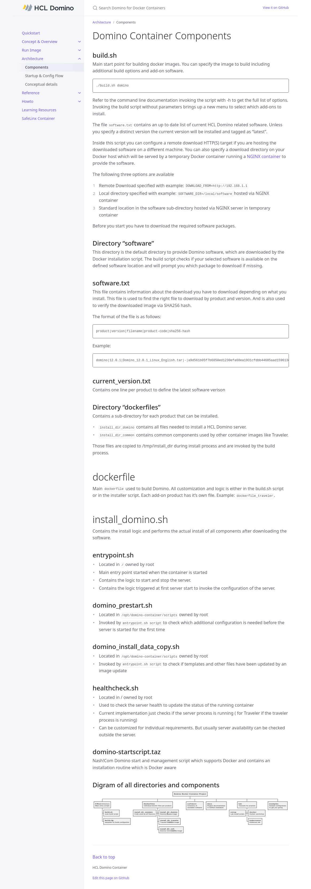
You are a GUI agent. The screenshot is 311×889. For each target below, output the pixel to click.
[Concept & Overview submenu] (79, 41)
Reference (30, 92)
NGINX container (264, 156)
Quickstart (31, 33)
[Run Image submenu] (79, 50)
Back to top (104, 857)
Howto (27, 101)
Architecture (32, 58)
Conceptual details (41, 84)
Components (36, 67)
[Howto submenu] (79, 101)
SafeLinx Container (38, 118)
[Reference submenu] (79, 93)
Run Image (31, 50)
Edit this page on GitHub (111, 878)
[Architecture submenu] (79, 58)
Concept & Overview (39, 41)
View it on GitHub (276, 7)
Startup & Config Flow (44, 75)
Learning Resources (39, 109)
